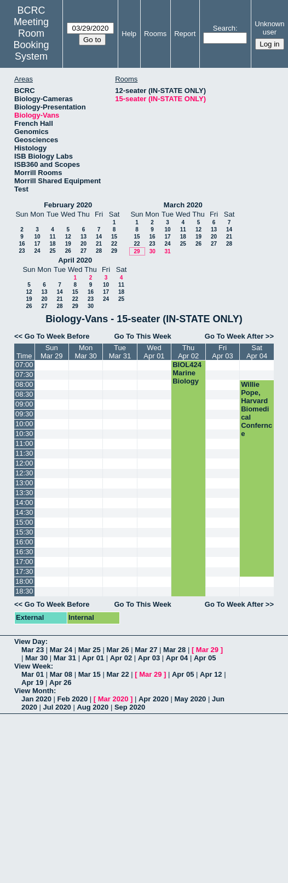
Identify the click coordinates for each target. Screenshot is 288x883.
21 (99, 244)
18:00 (24, 581)
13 (83, 237)
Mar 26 (117, 650)
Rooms (155, 34)
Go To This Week (142, 336)
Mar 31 (65, 658)
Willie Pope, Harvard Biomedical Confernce (256, 409)
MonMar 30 (85, 352)
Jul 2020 (57, 707)
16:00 (24, 542)
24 (37, 251)
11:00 (24, 443)
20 (83, 244)
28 (99, 251)
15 (114, 237)
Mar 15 (89, 674)
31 (167, 251)
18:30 (24, 591)
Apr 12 (211, 674)
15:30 (24, 532)
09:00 (24, 404)
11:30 (24, 453)
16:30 (24, 552)
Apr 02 (121, 658)
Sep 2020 (129, 707)
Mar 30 (36, 658)
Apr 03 (149, 658)
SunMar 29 (51, 352)
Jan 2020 (36, 699)
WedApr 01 (153, 352)
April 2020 (75, 260)
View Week (32, 666)
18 (52, 244)
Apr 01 (93, 658)
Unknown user (269, 28)
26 (68, 251)
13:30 (24, 493)
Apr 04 (177, 658)
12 (68, 237)
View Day (29, 641)
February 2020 (68, 205)
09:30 (24, 414)
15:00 (24, 522)
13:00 (24, 483)
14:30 (24, 512)
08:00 (24, 384)
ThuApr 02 (188, 352)
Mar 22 (117, 674)
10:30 (24, 433)
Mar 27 (146, 650)
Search (224, 28)
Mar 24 (61, 650)
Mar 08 (61, 674)
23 (22, 251)
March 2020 (183, 205)
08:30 (24, 394)
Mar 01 (32, 674)
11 (52, 237)
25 (52, 251)
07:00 (24, 365)
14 (99, 237)
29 (114, 251)
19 (68, 244)
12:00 (24, 463)
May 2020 (190, 699)
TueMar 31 (120, 352)
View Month (34, 691)
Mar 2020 (113, 699)
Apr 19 (32, 682)
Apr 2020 (154, 699)
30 (152, 251)
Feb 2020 (72, 699)
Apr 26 (60, 682)
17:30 (24, 571)
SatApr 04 (256, 352)
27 (83, 251)
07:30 (24, 374)
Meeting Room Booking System (31, 39)
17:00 (24, 561)
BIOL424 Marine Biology (186, 373)
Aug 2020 (92, 707)
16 (22, 244)
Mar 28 (174, 650)
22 (114, 244)
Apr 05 (205, 658)
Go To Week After (234, 336)
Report (184, 34)
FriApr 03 (222, 352)
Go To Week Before (57, 336)
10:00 (24, 424)
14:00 (24, 502)
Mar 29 (207, 650)
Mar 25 (89, 650)
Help (129, 34)
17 (37, 244)
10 (37, 237)
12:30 (24, 473)
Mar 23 (32, 650)
